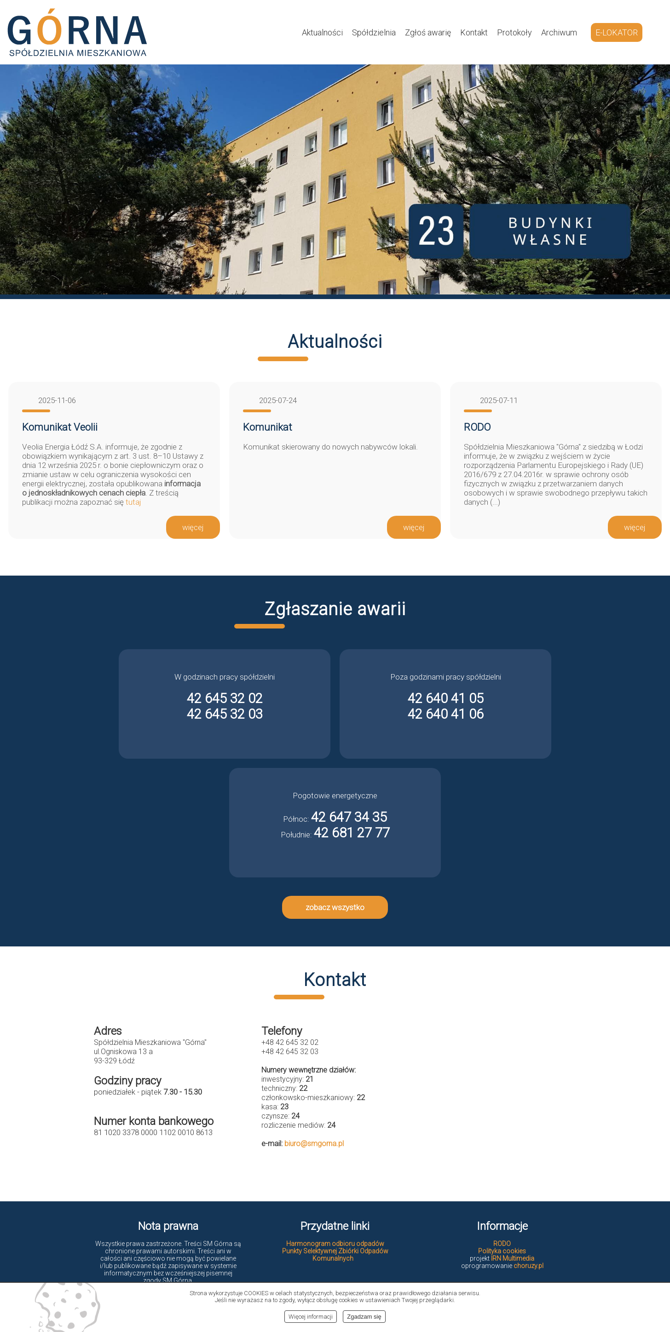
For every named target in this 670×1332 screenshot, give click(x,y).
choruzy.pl (528, 1265)
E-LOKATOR (616, 32)
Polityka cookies (502, 1251)
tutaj (133, 502)
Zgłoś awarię (428, 32)
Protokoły (514, 32)
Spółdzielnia (374, 32)
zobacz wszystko (335, 907)
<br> (502, 1098)
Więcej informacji (311, 1316)
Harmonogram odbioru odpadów (335, 1243)
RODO (502, 1243)
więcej (193, 527)
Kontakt (474, 32)
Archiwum (559, 32)
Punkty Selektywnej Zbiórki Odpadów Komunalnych (335, 1254)
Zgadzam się (364, 1316)
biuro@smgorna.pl (314, 1143)
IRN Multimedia (512, 1258)
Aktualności (322, 32)
